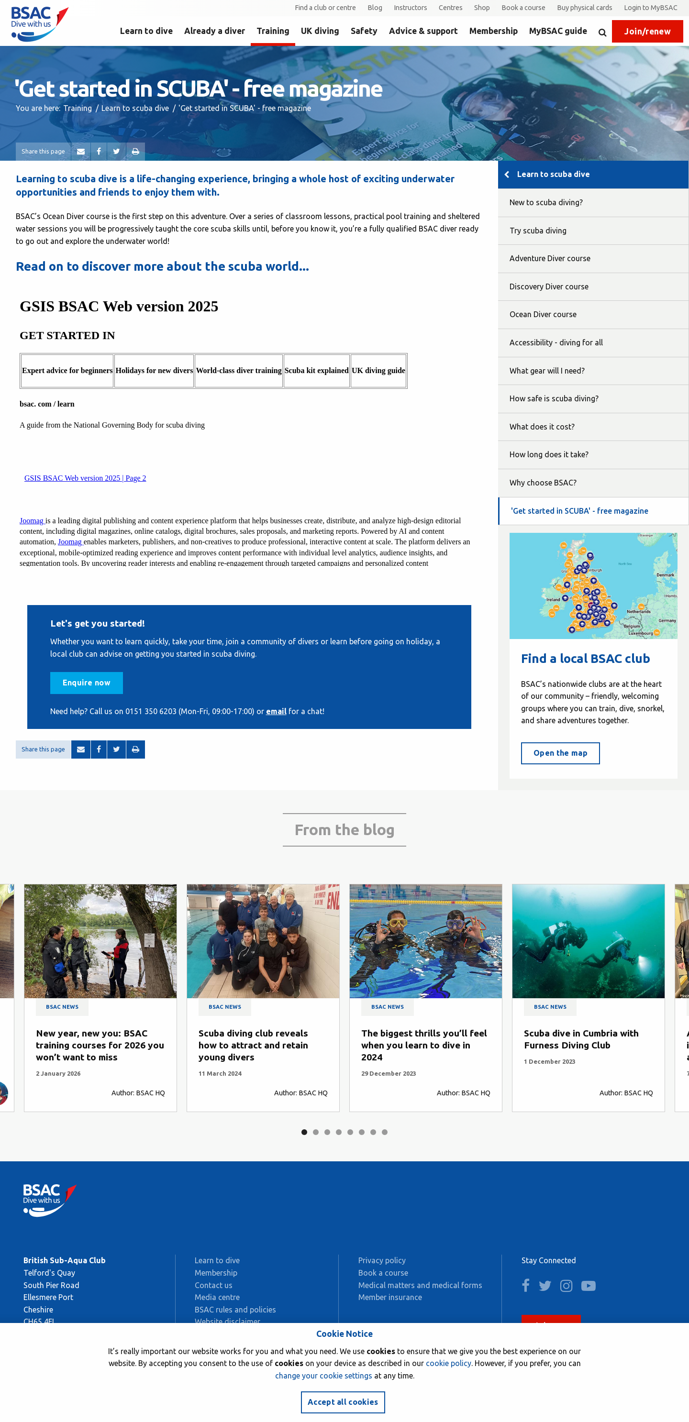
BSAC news (62, 1007)
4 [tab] (339, 1132)
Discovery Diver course (549, 286)
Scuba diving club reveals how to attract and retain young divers (253, 1045)
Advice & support (423, 30)
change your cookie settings (323, 1375)
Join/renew (647, 31)
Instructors (410, 7)
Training (272, 30)
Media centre (217, 1297)
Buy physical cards (584, 7)
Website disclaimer (227, 1321)
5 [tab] (350, 1132)
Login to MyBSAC (651, 7)
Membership (493, 30)
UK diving (320, 30)
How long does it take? (549, 454)
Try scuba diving (538, 230)
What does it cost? (542, 426)
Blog (374, 7)
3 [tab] (327, 1132)
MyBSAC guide (558, 30)
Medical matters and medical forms (420, 1285)
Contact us (214, 1285)
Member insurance (390, 1297)
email (276, 711)
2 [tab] (316, 1132)
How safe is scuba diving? (554, 398)
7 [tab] (373, 1132)
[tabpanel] (100, 998)
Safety (364, 30)
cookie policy (448, 1363)
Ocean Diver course (543, 314)
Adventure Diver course (550, 258)
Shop (482, 7)
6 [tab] (362, 1132)
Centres (451, 7)
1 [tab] (304, 1132)
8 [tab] (385, 1132)
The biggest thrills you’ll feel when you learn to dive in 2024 (424, 1045)
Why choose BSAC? (543, 482)
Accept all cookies (343, 1402)
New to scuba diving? (546, 202)
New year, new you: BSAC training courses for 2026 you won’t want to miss (100, 1045)
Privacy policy (382, 1260)
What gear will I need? (547, 370)
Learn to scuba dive (135, 108)
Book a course (523, 7)
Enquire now (87, 682)
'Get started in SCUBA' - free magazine (579, 511)
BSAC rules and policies (235, 1309)
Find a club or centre (325, 7)
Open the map (560, 753)
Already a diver (214, 30)
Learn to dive (146, 30)
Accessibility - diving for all (556, 342)
